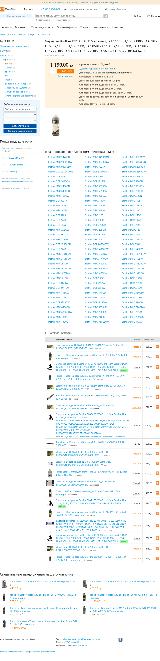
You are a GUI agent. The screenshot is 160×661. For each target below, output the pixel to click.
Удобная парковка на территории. (97, 68)
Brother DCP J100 (131, 210)
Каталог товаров (15, 16)
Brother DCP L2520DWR (60, 171)
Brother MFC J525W (132, 258)
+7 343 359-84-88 (50, 9)
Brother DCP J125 (131, 229)
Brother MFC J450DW (96, 253)
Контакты (117, 27)
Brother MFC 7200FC (133, 316)
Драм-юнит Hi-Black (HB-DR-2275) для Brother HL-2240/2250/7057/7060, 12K (83, 548)
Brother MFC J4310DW (96, 249)
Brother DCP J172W (132, 283)
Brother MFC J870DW (59, 273)
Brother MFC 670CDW (133, 307)
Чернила (34, 34)
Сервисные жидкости (16, 87)
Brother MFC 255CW (58, 229)
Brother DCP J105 (57, 215)
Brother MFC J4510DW (134, 253)
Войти (137, 16)
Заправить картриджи (20, 131)
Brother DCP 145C (131, 215)
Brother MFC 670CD (95, 292)
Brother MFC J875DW (96, 273)
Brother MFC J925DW (133, 273)
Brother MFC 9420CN (133, 321)
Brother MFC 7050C (132, 312)
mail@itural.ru (80, 645)
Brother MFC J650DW (96, 263)
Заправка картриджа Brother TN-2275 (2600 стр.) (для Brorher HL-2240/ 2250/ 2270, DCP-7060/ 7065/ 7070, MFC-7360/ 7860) (91, 502)
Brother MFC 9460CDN (134, 161)
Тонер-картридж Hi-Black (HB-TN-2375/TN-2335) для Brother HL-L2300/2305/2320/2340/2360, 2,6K (90, 346)
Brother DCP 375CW (95, 224)
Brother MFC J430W (95, 200)
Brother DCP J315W (58, 234)
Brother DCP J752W (132, 287)
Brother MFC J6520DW (134, 263)
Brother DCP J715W (132, 297)
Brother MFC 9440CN (59, 157)
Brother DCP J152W (95, 283)
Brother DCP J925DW (96, 302)
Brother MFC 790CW (132, 191)
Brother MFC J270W (95, 297)
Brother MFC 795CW (58, 195)
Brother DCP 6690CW (59, 181)
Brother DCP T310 (131, 244)
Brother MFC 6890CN (96, 191)
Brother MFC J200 (94, 215)
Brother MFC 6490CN (59, 191)
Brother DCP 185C (57, 249)
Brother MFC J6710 (58, 210)
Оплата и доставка (42, 27)
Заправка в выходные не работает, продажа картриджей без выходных (80, 2)
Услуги (3, 50)
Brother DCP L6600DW (96, 244)
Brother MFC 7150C (58, 316)
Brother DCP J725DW (59, 302)
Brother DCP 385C (57, 176)
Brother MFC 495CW (58, 292)
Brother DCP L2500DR (133, 166)
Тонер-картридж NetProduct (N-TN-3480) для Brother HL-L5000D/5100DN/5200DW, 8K (86, 483)
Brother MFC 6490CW (59, 307)
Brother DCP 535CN (95, 278)
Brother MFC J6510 (132, 205)
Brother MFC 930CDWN (97, 321)
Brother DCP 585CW (132, 176)
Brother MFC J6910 (95, 210)
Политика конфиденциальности (42, 651)
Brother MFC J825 (57, 205)
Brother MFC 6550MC (96, 307)
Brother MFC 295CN (95, 229)
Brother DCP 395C (94, 176)
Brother (46, 34)
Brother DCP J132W (132, 278)
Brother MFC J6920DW (96, 268)
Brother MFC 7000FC (95, 312)
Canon (8, 67)
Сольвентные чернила (16, 91)
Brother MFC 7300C (58, 321)
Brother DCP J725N (132, 195)
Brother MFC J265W (58, 239)
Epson (8, 71)
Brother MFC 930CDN (133, 292)
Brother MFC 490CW (132, 302)
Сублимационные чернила (19, 95)
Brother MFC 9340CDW (97, 161)
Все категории (7, 34)
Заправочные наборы (16, 83)
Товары (22, 34)
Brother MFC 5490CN (59, 186)
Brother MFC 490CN (132, 181)
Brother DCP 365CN (58, 224)
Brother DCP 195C (94, 220)
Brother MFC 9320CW (133, 157)
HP (6, 75)
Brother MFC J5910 (95, 205)
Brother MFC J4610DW (59, 258)
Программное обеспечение (14, 45)
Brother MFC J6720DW (59, 268)
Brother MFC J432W (132, 249)
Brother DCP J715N (95, 181)
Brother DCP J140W (58, 283)
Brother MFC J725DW (133, 268)
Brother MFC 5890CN (96, 186)
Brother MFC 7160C (95, 316)
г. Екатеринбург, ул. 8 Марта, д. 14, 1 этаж (81, 639)
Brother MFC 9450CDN (97, 157)
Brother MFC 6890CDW (60, 312)
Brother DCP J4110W (58, 287)
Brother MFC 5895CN (133, 186)
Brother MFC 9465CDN (60, 166)
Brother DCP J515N (95, 234)
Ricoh (7, 79)
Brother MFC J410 (94, 239)
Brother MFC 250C (131, 224)
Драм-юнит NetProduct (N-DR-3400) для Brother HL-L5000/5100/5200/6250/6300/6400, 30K (84, 463)
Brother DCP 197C (131, 220)
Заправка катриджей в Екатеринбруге (14, 651)
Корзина (155, 16)
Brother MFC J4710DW (96, 258)
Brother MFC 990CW (95, 195)
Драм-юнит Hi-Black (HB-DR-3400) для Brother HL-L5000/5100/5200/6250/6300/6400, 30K (83, 453)
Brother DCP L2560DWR (134, 171)
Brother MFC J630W (58, 263)
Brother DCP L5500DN (59, 244)
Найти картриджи (20, 126)
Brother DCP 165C (57, 220)
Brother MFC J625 (131, 200)
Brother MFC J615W (58, 278)
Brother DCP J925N (58, 200)
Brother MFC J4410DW (59, 253)
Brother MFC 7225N (95, 166)
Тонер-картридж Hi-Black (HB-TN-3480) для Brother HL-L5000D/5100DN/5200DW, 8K (85, 407)
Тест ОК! (124, 370)
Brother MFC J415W (132, 239)
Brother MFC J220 (131, 234)
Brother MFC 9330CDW (60, 161)
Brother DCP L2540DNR (97, 171)
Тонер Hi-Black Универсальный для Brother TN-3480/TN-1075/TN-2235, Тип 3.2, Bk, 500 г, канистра (91, 377)
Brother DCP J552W (95, 287)
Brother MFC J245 (57, 297)
